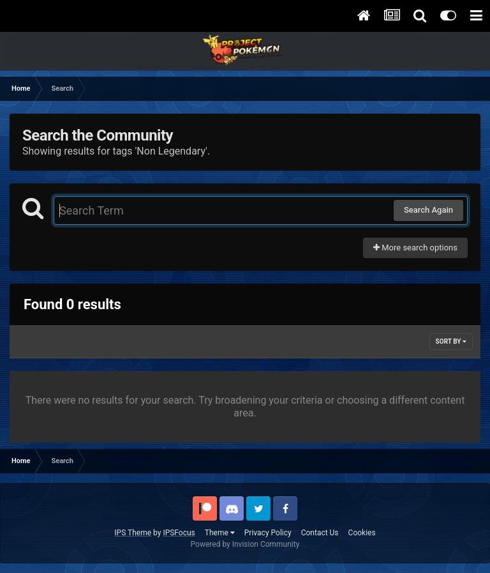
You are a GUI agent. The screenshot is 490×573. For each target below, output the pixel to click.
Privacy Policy (268, 532)
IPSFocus (179, 532)
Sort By (451, 341)
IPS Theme (132, 532)
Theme (220, 532)
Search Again (428, 210)
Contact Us (320, 532)
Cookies (362, 532)
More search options (415, 247)
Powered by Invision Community (245, 544)
